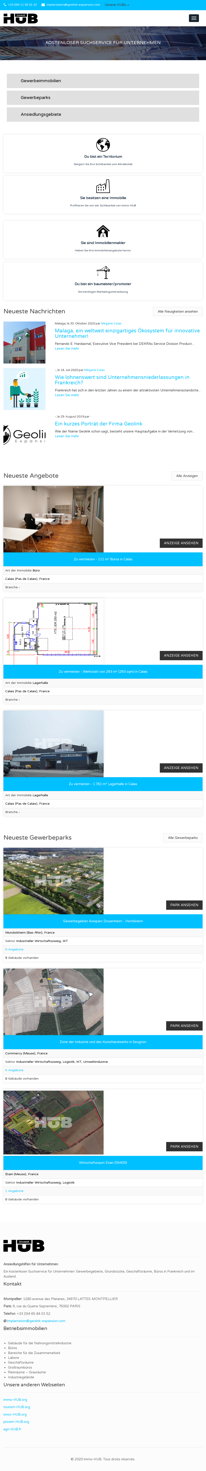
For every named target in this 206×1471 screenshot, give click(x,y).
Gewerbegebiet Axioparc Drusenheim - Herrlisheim (103, 921)
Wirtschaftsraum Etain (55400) (103, 1163)
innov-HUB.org (15, 1414)
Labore (13, 1358)
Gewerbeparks (36, 97)
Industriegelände (21, 1377)
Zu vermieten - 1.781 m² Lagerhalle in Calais (103, 784)
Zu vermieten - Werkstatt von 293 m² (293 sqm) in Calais (103, 672)
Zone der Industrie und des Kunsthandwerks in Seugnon (103, 1042)
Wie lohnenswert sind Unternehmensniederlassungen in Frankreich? (122, 380)
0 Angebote (14, 949)
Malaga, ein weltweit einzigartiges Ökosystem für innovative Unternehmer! (127, 333)
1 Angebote (14, 1191)
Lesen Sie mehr (67, 348)
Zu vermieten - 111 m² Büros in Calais (103, 559)
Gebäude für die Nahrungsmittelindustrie (39, 1343)
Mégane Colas (111, 323)
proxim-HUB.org (16, 1422)
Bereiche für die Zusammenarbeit (34, 1353)
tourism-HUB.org (16, 1407)
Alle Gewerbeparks (183, 838)
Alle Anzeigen (187, 476)
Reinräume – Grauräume (27, 1372)
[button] (117, 5)
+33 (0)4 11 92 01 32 (22, 5)
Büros (12, 1348)
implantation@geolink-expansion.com (73, 5)
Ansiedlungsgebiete (41, 114)
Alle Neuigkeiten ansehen (178, 311)
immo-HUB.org (15, 1400)
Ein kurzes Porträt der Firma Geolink (98, 424)
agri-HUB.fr (12, 1429)
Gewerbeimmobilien (41, 80)
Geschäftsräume (21, 1362)
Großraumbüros (20, 1367)
